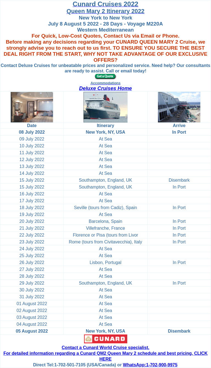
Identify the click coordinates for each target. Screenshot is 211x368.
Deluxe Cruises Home (105, 88)
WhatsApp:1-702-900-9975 (150, 365)
